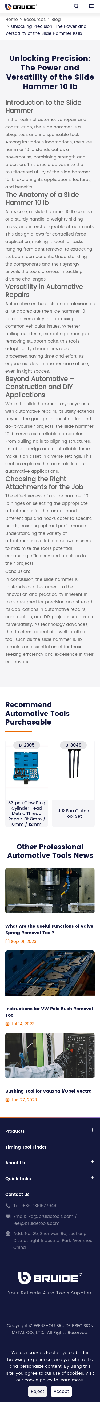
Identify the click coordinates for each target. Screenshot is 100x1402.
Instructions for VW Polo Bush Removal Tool (49, 1012)
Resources (35, 19)
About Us (15, 1163)
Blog (56, 19)
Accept (61, 1391)
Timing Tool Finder (25, 1147)
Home (11, 19)
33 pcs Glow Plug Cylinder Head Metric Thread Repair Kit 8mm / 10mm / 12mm (26, 813)
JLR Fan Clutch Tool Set (73, 813)
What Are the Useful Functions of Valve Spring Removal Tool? (49, 929)
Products (15, 1131)
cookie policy (39, 1380)
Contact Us (17, 1194)
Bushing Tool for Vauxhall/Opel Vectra (48, 1091)
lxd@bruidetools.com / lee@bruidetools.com (45, 1220)
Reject (37, 1391)
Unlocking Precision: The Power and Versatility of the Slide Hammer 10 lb (46, 30)
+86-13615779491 (40, 1205)
